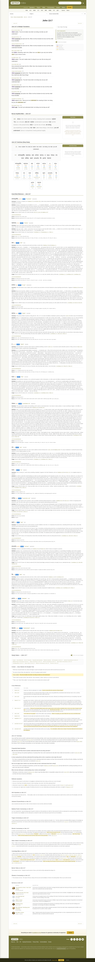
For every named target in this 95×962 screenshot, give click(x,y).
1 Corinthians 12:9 (66, 587)
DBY (58, 10)
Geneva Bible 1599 (15, 64)
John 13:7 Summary (27, 660)
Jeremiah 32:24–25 (18, 723)
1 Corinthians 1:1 (36, 232)
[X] (74, 939)
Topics (38, 7)
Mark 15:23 (79, 346)
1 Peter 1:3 (64, 333)
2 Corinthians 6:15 (60, 576)
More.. (63, 7)
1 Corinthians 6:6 (26, 617)
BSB (27, 10)
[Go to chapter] (84, 13)
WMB (50, 10)
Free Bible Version (15, 57)
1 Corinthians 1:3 (36, 459)
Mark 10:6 (42, 407)
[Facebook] (71, 939)
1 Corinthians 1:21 (74, 562)
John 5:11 (50, 346)
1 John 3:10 (59, 333)
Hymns (63, 10)
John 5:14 (71, 855)
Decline (67, 960)
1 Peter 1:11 (37, 617)
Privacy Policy (36, 941)
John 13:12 (17, 859)
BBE (46, 10)
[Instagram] (77, 939)
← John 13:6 (14, 23)
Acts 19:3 (80, 302)
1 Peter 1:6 (70, 366)
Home (12, 17)
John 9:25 (71, 535)
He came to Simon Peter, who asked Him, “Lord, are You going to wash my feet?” (29, 672)
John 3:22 (63, 855)
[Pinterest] (80, 939)
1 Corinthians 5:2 (76, 435)
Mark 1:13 (70, 600)
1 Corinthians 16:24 (44, 392)
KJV (30, 10)
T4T (54, 10)
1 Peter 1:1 (51, 232)
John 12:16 (16, 692)
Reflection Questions (47, 660)
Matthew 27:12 (31, 201)
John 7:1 (79, 855)
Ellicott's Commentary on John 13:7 (49, 661)
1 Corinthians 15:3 (43, 459)
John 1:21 (68, 472)
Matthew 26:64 (57, 449)
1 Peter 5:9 (65, 366)
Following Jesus (19, 903)
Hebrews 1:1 (53, 245)
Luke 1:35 (40, 212)
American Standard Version (17, 43)
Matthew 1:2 (51, 576)
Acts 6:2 (76, 302)
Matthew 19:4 (35, 407)
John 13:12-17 (64, 858)
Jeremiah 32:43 (17, 728)
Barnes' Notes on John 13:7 (30, 663)
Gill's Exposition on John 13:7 (57, 660)
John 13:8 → (80, 23)
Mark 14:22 (60, 630)
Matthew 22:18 (36, 548)
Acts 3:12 (36, 212)
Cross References (20, 660)
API (20, 941)
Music (68, 10)
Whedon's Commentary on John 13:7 (42, 663)
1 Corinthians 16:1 (77, 274)
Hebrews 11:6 (31, 772)
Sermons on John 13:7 (54, 663)
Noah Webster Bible (15, 84)
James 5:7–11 (17, 700)
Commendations (43, 941)
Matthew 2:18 (46, 245)
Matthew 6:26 (47, 765)
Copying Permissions (26, 941)
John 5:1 (67, 855)
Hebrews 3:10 (14, 563)
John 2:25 (68, 315)
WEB (34, 10)
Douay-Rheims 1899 (15, 91)
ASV (42, 10)
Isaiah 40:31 (70, 785)
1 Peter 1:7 (72, 587)
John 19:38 (14, 856)
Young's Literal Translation (17, 71)
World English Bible (15, 78)
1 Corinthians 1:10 (70, 302)
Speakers (32, 7)
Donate (69, 7)
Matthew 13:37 (45, 212)
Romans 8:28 (29, 739)
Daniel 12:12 (17, 716)
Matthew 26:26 (52, 630)
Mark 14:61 (38, 201)
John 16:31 (42, 855)
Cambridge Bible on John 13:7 (18, 663)
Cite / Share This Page (69, 26)
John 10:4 (67, 500)
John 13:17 (54, 835)
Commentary (50, 7)
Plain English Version (16, 105)
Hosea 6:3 (66, 821)
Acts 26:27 (20, 511)
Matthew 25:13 (60, 500)
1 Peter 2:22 (16, 436)
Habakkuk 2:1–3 (17, 718)
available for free (37, 932)
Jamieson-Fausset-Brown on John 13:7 (71, 660)
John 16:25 (15, 754)
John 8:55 (80, 562)
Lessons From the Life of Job (22, 892)
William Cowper (19, 900)
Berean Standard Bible (18, 17)
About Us (13, 941)
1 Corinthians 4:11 (64, 535)
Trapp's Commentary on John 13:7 (36, 661)
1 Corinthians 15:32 (17, 487)
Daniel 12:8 (16, 690)
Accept (61, 960)
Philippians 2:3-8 (69, 787)
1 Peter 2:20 (80, 642)
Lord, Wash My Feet (20, 896)
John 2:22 (19, 741)
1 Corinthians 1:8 (59, 366)
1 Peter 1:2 (50, 459)
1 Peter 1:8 (24, 487)
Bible (43, 7)
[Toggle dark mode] (83, 3)
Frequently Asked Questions (37, 660)
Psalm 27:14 (63, 785)
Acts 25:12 (32, 617)
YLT (38, 10)
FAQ (17, 941)
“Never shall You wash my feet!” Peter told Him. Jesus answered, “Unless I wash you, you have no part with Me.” (36, 677)
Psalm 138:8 (79, 741)
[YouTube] (83, 939)
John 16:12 (77, 752)
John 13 (25, 17)
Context (14, 660)
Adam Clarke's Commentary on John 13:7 (64, 661)
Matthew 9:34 (76, 287)
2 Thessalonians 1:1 (44, 232)
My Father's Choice (20, 912)
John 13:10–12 (17, 708)
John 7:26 (14, 862)
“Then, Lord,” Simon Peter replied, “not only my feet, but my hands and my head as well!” (31, 680)
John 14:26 (16, 696)
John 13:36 (16, 713)
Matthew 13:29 (61, 472)
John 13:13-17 (22, 833)
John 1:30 (50, 449)
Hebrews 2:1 (14, 823)
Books (58, 7)
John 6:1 (75, 855)
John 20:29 (66, 772)
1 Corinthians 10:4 (69, 274)
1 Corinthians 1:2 (53, 333)
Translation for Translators (16, 98)
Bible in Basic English (16, 50)
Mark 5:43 (43, 548)
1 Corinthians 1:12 (74, 642)
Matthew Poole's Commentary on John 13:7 (21, 661)
